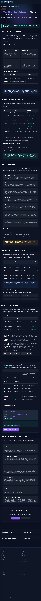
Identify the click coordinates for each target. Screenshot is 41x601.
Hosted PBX (3, 555)
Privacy (2, 589)
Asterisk (23, 553)
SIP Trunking (3, 553)
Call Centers (23, 559)
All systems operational (35, 597)
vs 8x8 (2, 581)
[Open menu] (38, 2)
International (23, 566)
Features (23, 565)
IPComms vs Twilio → (8, 296)
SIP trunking (5, 35)
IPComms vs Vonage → (8, 299)
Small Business (24, 561)
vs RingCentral (4, 578)
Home (2, 6)
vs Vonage (3, 576)
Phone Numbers (4, 557)
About (22, 572)
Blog (6, 6)
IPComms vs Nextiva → (26, 299)
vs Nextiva (3, 579)
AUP (2, 591)
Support (23, 574)
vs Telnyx (3, 574)
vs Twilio (3, 572)
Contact (22, 576)
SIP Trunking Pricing (23, 25)
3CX (22, 557)
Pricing (2, 559)
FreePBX (23, 555)
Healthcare (23, 563)
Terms (2, 587)
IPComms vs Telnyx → (26, 296)
